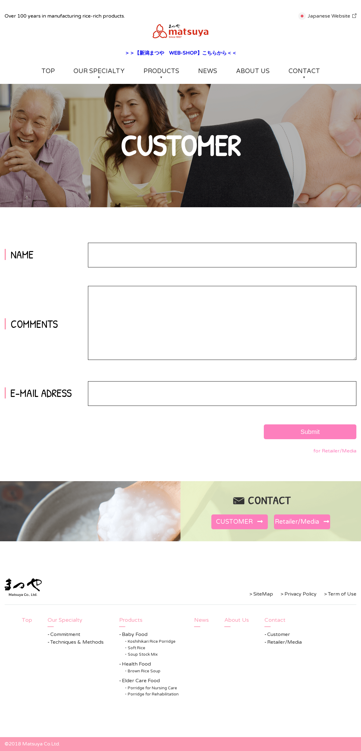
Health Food (136, 664)
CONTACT (304, 71)
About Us (236, 620)
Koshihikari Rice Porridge (152, 641)
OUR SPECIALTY (99, 71)
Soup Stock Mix (143, 654)
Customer (278, 634)
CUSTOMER (239, 522)
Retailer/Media (302, 522)
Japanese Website (329, 16)
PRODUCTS (161, 71)
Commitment (65, 634)
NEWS (207, 71)
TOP (48, 71)
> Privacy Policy (298, 594)
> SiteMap (261, 594)
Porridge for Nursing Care (152, 688)
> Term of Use (340, 594)
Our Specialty (65, 620)
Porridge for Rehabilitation (153, 694)
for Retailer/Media (334, 451)
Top (27, 620)
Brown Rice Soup (144, 671)
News (201, 620)
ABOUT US (253, 71)
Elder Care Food (141, 681)
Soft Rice (136, 648)
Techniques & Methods (77, 642)
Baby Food (134, 634)
